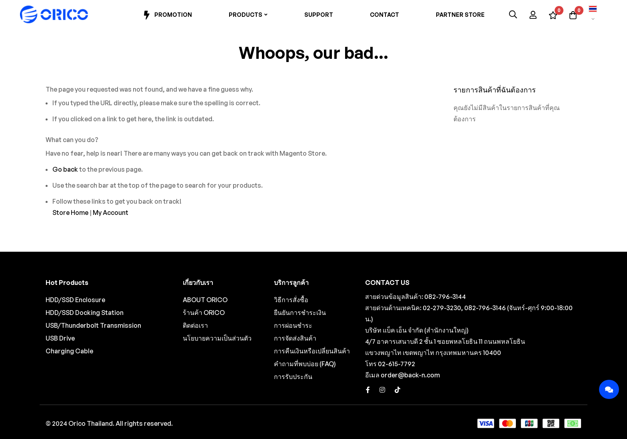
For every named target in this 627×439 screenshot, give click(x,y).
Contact (384, 14)
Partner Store (460, 14)
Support (318, 14)
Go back (65, 169)
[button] (593, 14)
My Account (110, 212)
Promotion (167, 15)
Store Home (70, 212)
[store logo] (54, 14)
